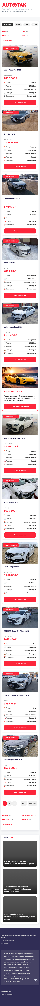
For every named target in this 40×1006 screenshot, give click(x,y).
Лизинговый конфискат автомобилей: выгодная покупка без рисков (19, 916)
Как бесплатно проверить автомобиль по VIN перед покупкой (19, 862)
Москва (5, 815)
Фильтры (8, 24)
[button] (7, 40)
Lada (4, 31)
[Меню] (3, 16)
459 (23, 803)
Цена (26, 24)
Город (35, 24)
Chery (23, 31)
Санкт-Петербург (27, 815)
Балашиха (24, 819)
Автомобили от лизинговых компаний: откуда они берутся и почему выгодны (17, 889)
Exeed (23, 35)
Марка (18, 24)
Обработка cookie (7, 940)
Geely (4, 35)
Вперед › (32, 803)
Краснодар (6, 819)
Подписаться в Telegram (20, 406)
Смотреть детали (20, 102)
